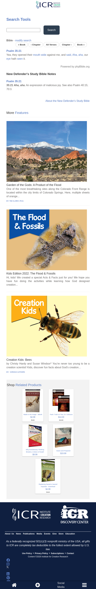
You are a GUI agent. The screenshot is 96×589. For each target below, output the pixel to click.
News (18, 534)
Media (39, 534)
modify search (23, 40)
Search (51, 30)
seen (20, 58)
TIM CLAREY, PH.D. (16, 201)
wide (43, 54)
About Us (9, 534)
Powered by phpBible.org (75, 66)
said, (69, 54)
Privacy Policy (41, 553)
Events (47, 534)
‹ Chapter (36, 44)
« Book (21, 44)
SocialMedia (60, 585)
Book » (80, 44)
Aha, (75, 54)
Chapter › (67, 44)
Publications (29, 534)
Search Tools (18, 19)
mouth (36, 54)
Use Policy (27, 553)
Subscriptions (57, 553)
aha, (80, 54)
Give (54, 534)
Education (70, 534)
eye (8, 58)
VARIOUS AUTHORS (17, 372)
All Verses (51, 44)
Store (61, 534)
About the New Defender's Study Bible (67, 101)
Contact (70, 553)
